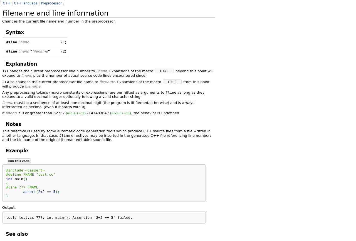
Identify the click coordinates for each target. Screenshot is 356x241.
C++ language (26, 3)
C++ (6, 3)
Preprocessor (51, 3)
